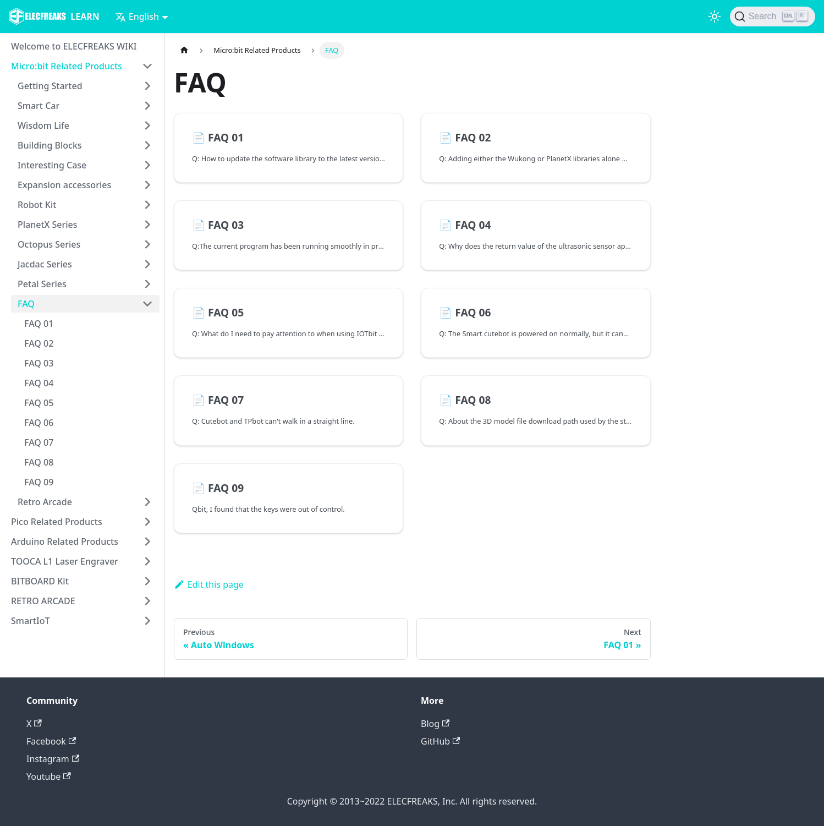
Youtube (48, 776)
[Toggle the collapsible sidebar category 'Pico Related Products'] (147, 521)
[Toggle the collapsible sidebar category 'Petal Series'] (147, 284)
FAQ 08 (38, 462)
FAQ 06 (38, 423)
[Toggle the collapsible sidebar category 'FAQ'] (147, 304)
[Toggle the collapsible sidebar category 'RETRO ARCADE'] (147, 601)
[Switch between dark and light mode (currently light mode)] (714, 16)
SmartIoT (30, 621)
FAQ (26, 304)
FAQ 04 (38, 383)
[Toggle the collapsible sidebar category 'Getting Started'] (147, 86)
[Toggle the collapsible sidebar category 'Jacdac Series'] (147, 264)
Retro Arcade (45, 502)
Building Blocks (50, 145)
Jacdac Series (45, 264)
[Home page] (184, 50)
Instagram (52, 759)
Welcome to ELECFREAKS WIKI (73, 46)
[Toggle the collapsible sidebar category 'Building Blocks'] (147, 145)
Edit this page (209, 584)
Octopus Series (49, 244)
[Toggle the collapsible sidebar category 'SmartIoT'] (147, 621)
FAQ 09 (38, 482)
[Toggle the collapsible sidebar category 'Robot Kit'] (147, 205)
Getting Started (50, 86)
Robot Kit (37, 205)
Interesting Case (52, 165)
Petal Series (42, 284)
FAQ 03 (38, 363)
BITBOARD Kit (40, 581)
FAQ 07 (38, 442)
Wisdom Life (43, 125)
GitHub (440, 741)
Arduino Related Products (64, 541)
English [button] (137, 16)
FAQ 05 (38, 403)
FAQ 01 (38, 324)
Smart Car (38, 106)
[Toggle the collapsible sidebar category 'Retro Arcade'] (147, 502)
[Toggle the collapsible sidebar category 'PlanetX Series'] (147, 224)
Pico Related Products (56, 522)
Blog (435, 724)
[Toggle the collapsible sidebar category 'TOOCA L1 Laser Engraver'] (147, 561)
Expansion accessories (64, 185)
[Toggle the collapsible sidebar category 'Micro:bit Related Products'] (147, 66)
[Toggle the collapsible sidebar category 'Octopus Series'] (147, 244)
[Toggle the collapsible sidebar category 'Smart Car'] (147, 105)
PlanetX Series (48, 224)
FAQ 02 (38, 343)
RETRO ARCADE (43, 601)
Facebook (51, 741)
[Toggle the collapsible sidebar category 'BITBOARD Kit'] (147, 581)
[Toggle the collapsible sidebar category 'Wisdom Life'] (147, 125)
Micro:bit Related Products (66, 66)
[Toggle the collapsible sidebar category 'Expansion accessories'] (147, 185)
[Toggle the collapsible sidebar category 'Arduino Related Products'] (147, 541)
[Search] (772, 16)
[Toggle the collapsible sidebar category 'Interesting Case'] (147, 165)
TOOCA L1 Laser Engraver (64, 561)
